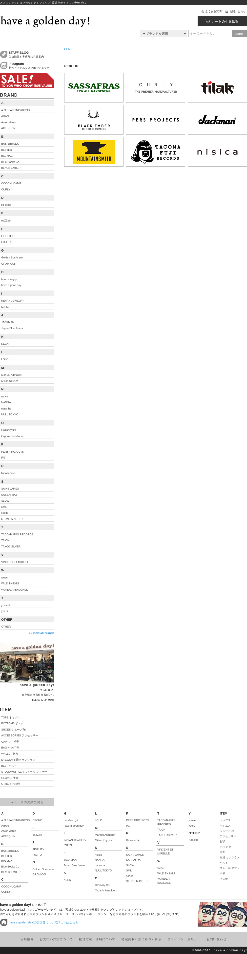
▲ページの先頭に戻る (27, 802)
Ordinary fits (102, 885)
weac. (161, 868)
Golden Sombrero (43, 869)
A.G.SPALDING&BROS (14, 820)
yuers (191, 825)
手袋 (222, 873)
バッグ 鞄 (225, 846)
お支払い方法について (56, 939)
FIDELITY (38, 849)
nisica (98, 854)
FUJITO (37, 854)
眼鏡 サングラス (230, 857)
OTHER (193, 840)
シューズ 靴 (227, 830)
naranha (100, 865)
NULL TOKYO (103, 870)
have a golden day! (230, 950)
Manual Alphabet (105, 834)
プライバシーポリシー (184, 939)
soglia (129, 875)
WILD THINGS (166, 873)
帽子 (222, 841)
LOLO (98, 820)
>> (41, 633)
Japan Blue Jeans (74, 865)
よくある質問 (213, 11)
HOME (68, 49)
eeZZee (37, 834)
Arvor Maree (8, 830)
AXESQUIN (8, 836)
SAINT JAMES (135, 854)
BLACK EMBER (11, 871)
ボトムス (225, 825)
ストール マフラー (231, 868)
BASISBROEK (10, 850)
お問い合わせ (237, 11)
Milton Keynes (103, 840)
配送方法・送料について (97, 939)
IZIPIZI (68, 845)
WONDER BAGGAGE (164, 880)
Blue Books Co (10, 866)
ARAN (5, 825)
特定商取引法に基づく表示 (141, 939)
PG (128, 825)
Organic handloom (106, 890)
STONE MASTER (137, 881)
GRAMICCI (39, 874)
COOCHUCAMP (11, 886)
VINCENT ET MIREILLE (165, 851)
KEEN (67, 879)
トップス (225, 820)
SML (129, 870)
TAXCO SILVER (167, 835)
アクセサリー (228, 836)
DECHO (37, 820)
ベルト (224, 862)
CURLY (5, 891)
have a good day (74, 825)
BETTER (6, 855)
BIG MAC (7, 861)
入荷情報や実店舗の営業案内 (31, 54)
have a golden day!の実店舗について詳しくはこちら (43, 922)
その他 (224, 878)
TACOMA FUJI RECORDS (166, 822)
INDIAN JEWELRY (75, 840)
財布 (222, 852)
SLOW (130, 865)
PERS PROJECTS (137, 820)
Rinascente (133, 840)
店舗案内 (27, 939)
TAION (161, 829)
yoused (192, 820)
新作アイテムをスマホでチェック (31, 65)
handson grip (72, 820)
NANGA (99, 859)
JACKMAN (70, 859)
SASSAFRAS (134, 859)
